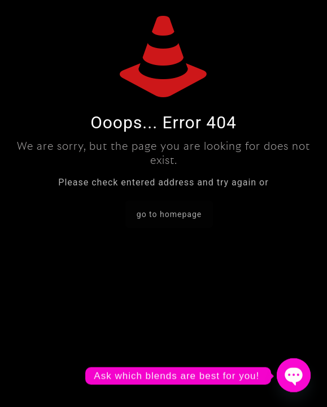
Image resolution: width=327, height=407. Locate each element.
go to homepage (169, 214)
